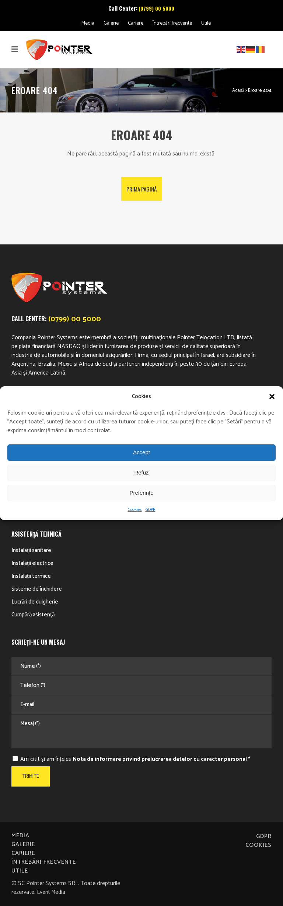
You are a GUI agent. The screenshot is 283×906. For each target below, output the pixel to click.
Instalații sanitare (31, 550)
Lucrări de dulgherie (34, 601)
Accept (141, 452)
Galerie (111, 23)
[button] (272, 396)
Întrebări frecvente (172, 23)
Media (87, 23)
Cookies (135, 509)
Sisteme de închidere (36, 589)
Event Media (51, 892)
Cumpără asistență (33, 614)
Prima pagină (141, 189)
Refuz (141, 472)
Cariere (135, 23)
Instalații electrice (32, 563)
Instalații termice (31, 576)
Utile (206, 23)
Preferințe (141, 493)
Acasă (238, 90)
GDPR (151, 509)
